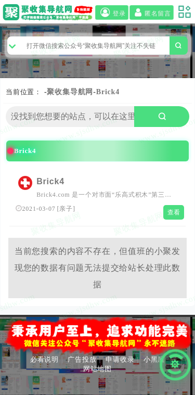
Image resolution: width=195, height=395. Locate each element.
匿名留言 (152, 13)
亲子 (66, 208)
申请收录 (120, 359)
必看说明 (44, 359)
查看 (174, 212)
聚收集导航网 (70, 92)
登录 (111, 13)
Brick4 (108, 92)
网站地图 (97, 369)
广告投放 (82, 359)
